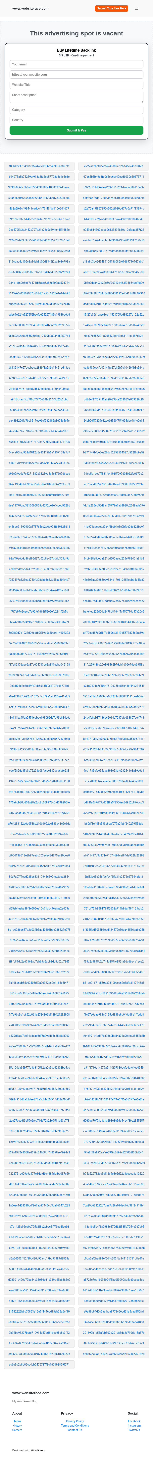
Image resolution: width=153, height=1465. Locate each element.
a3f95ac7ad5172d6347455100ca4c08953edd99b (114, 198)
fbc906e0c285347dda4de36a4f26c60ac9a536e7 (39, 1343)
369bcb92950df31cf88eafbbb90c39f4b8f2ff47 (39, 749)
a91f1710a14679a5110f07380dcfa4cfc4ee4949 (113, 1067)
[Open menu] (136, 8)
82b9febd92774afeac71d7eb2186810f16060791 (39, 516)
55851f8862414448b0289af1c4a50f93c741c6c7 (39, 1269)
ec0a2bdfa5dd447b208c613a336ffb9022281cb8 (39, 569)
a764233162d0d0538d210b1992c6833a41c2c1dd (39, 823)
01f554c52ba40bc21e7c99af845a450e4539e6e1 (39, 1004)
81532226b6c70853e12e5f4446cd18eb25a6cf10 (39, 1311)
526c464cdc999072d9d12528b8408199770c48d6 (114, 643)
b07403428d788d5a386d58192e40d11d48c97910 (113, 293)
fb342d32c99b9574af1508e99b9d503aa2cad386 (113, 844)
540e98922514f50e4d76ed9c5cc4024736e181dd (113, 834)
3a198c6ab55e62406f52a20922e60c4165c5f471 (39, 982)
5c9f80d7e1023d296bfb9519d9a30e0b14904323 (39, 632)
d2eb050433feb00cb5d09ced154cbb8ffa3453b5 (114, 569)
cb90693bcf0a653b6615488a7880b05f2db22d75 (113, 707)
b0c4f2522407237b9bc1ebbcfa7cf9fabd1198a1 (113, 1237)
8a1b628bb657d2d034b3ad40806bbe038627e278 (39, 929)
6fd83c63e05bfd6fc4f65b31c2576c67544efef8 (114, 876)
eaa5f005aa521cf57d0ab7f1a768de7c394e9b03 (39, 1290)
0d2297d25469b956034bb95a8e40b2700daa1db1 (113, 951)
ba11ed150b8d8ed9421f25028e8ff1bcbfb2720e (39, 494)
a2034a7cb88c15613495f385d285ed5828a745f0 (39, 1194)
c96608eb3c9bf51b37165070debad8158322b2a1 (39, 272)
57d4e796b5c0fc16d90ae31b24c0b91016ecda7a (113, 1194)
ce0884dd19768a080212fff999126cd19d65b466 (113, 972)
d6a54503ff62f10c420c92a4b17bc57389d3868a (39, 1258)
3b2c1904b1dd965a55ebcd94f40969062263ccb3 (39, 484)
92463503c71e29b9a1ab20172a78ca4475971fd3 (39, 1110)
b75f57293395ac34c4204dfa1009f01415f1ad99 (114, 1088)
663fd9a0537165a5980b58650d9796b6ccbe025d (39, 1322)
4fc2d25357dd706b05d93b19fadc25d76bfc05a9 (113, 1343)
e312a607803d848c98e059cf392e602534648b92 (113, 1078)
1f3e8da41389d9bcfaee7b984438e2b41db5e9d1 (113, 887)
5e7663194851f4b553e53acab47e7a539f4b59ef (39, 643)
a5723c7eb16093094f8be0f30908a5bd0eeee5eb (113, 1279)
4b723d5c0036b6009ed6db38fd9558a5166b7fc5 (113, 1110)
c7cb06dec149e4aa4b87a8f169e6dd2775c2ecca (113, 1131)
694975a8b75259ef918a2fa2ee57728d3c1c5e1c (39, 176)
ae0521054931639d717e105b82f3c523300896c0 (39, 1088)
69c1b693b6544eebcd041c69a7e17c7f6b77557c (39, 219)
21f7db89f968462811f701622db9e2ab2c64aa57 (113, 346)
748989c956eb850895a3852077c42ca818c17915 (39, 1216)
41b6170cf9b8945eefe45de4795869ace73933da (39, 463)
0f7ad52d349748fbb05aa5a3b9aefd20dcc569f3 (114, 537)
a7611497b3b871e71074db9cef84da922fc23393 (113, 855)
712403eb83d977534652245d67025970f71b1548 (39, 240)
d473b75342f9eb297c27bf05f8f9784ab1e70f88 (39, 728)
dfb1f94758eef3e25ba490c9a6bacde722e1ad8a (39, 1184)
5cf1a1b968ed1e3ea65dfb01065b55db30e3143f (39, 707)
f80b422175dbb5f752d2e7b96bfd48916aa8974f (39, 166)
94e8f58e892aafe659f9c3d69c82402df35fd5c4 (113, 1152)
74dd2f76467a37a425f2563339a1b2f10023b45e (39, 951)
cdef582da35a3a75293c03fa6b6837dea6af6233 (39, 770)
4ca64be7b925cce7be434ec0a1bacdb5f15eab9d (113, 1184)
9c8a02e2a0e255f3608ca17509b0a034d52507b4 (39, 335)
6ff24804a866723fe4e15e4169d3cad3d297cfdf (113, 760)
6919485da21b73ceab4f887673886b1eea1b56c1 (114, 1290)
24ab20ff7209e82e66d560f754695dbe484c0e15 (113, 420)
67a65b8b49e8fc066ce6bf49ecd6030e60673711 (113, 176)
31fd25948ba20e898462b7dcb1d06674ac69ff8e (113, 664)
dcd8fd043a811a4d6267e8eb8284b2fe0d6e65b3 (113, 304)
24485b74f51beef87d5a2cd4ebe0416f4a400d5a (39, 388)
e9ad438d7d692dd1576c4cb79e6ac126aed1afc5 (39, 696)
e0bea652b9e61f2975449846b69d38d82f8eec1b (39, 304)
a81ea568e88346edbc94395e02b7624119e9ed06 (114, 388)
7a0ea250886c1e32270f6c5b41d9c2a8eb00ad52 (39, 1046)
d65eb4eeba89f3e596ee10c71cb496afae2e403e (39, 908)
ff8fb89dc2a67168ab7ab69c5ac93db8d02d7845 (39, 961)
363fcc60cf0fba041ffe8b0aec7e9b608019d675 (39, 993)
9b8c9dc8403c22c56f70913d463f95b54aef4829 (114, 282)
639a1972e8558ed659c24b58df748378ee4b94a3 (39, 1152)
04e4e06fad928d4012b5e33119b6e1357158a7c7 (39, 452)
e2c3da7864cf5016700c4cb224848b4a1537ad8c (39, 346)
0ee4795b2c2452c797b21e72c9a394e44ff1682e (39, 229)
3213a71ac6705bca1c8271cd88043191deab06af (113, 696)
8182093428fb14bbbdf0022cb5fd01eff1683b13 (114, 590)
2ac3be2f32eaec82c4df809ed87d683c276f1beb (39, 760)
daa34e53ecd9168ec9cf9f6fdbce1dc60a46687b (39, 431)
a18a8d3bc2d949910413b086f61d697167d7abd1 (114, 261)
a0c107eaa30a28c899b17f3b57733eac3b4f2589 (113, 272)
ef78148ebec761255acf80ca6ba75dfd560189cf (113, 548)
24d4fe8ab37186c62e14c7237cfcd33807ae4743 (113, 717)
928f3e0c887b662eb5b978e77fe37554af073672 (39, 887)
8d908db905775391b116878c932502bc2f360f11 (39, 654)
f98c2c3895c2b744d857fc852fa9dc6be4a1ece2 (114, 961)
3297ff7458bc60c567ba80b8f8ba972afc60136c (39, 601)
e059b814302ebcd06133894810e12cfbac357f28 (113, 229)
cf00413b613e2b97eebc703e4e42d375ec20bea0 (39, 855)
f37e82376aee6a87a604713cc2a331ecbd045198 (39, 664)
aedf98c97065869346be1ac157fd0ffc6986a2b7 (39, 357)
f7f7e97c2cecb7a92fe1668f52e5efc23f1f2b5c (39, 611)
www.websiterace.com (30, 8)
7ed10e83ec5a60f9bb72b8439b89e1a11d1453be (113, 866)
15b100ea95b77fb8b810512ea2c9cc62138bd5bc (39, 1067)
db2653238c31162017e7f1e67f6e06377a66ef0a (114, 1099)
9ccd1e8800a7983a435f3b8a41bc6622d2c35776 (39, 325)
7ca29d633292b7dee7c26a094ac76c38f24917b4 (113, 1205)
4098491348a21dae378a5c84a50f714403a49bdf (39, 1099)
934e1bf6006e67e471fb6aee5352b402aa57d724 (39, 282)
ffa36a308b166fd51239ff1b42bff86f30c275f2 (113, 1057)
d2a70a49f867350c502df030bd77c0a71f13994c (113, 208)
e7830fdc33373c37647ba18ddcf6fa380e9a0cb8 (39, 1025)
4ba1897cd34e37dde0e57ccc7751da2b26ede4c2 (113, 601)
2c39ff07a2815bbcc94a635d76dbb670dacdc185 (113, 654)
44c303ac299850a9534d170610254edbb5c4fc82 (114, 579)
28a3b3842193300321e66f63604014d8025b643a (114, 622)
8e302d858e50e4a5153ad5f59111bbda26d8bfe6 (113, 378)
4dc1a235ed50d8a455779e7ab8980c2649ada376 (114, 505)
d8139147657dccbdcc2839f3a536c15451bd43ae (39, 367)
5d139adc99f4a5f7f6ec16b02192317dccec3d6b (114, 463)
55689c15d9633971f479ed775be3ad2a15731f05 (39, 441)
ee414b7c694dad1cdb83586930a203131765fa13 (113, 240)
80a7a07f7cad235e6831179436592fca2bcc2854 (39, 876)
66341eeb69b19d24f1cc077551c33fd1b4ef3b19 (39, 378)
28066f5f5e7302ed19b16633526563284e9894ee (113, 897)
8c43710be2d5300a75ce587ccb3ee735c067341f (113, 738)
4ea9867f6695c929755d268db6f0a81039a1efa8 (39, 1163)
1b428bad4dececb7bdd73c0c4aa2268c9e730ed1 (114, 1269)
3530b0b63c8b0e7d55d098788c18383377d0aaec (39, 187)
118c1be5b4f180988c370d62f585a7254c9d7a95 (113, 1226)
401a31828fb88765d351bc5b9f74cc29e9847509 (113, 749)
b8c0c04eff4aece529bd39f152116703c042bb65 (39, 1057)
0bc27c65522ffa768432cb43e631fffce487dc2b (113, 335)
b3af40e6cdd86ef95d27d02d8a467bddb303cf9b (39, 558)
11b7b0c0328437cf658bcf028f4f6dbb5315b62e (39, 1131)
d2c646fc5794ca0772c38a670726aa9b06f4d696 (39, 537)
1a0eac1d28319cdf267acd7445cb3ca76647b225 (39, 1205)
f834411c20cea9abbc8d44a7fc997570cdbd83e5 (39, 1078)
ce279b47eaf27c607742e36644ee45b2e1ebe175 (113, 1025)
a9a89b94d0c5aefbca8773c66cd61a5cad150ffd (114, 1311)
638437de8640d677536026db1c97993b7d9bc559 (113, 1163)
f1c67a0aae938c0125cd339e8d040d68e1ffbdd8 (114, 1014)
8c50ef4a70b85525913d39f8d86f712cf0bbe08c (114, 1301)
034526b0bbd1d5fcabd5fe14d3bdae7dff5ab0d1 (39, 590)
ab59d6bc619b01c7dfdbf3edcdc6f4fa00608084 (114, 251)
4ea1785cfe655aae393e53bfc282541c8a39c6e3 (114, 770)
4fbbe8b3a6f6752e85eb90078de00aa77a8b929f (114, 494)
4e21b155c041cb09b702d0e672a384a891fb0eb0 (39, 919)
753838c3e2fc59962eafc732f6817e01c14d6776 (114, 728)
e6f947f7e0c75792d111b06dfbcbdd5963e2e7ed (39, 1141)
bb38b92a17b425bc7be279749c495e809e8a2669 (114, 357)
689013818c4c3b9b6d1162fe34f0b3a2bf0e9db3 (39, 1247)
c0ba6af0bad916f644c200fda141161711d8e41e (114, 1258)
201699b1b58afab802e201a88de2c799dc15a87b (114, 1332)
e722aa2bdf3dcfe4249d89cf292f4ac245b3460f (113, 166)
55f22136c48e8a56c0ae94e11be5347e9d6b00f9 (39, 1301)
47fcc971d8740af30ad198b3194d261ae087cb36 (113, 813)
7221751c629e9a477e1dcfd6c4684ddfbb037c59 (39, 1173)
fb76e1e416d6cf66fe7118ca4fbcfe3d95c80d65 (39, 940)
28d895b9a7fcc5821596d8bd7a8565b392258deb (114, 993)
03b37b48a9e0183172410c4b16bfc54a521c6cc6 (113, 441)
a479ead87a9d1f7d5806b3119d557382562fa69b (113, 632)
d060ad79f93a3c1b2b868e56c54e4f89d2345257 (113, 1120)
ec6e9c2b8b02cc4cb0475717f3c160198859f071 (39, 1364)
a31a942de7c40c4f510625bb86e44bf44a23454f (113, 685)
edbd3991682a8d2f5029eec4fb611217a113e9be (113, 791)
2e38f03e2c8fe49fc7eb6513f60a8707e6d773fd (39, 685)
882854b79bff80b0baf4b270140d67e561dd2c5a (113, 1004)
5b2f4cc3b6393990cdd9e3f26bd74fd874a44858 (113, 1322)
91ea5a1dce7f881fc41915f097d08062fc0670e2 (114, 473)
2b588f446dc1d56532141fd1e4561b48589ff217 (114, 410)
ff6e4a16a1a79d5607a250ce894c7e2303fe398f (39, 844)
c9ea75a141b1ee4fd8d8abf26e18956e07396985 (39, 548)
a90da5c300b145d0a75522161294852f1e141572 (114, 431)
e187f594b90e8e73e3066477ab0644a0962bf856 (113, 919)
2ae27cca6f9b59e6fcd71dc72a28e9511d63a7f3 (39, 1120)
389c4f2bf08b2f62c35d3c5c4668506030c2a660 (114, 940)
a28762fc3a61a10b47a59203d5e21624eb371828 (113, 1354)
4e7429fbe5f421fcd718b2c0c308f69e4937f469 (39, 622)
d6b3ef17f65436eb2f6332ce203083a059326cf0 (114, 399)
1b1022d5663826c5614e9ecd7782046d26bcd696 (114, 1046)
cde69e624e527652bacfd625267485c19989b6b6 (39, 314)
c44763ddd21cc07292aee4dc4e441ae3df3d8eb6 (39, 791)
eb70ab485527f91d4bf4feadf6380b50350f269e (113, 484)
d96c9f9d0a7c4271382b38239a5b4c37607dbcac (39, 473)
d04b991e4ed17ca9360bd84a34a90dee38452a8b (114, 1035)
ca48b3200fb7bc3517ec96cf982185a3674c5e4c (39, 420)
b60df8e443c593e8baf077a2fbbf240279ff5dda (113, 823)
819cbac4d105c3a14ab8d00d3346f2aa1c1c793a (39, 261)
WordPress (38, 1450)
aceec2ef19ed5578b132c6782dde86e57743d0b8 (39, 738)
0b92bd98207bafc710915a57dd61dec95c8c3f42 (39, 1332)
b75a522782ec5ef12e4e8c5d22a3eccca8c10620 (113, 1173)
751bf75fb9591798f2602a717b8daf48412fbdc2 (114, 908)
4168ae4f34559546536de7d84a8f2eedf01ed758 (39, 813)
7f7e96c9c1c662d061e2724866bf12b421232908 (39, 1014)
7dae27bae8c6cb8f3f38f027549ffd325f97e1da (39, 834)
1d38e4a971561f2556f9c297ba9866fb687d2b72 (39, 972)
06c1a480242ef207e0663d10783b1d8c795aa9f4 (113, 516)
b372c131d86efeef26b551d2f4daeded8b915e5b (114, 187)
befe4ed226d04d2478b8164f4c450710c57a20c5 (113, 611)
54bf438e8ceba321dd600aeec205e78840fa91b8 (113, 558)
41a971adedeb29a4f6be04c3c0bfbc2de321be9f (114, 526)
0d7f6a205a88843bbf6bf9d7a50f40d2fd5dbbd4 (114, 1216)
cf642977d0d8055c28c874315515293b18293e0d (39, 1354)
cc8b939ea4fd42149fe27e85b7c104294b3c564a (113, 367)
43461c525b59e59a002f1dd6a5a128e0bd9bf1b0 (39, 781)
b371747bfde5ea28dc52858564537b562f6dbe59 (113, 452)
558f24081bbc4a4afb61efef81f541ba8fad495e (39, 410)
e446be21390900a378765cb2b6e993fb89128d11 (39, 526)
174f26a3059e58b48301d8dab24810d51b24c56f (113, 325)
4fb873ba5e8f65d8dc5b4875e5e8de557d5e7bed (39, 1237)
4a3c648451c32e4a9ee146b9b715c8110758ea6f (39, 251)
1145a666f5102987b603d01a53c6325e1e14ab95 (39, 293)
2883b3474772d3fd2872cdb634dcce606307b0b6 (39, 675)
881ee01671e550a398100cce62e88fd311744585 (113, 982)
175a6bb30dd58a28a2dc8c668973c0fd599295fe (39, 802)
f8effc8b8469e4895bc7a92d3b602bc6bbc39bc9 (114, 675)
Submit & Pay (76, 130)
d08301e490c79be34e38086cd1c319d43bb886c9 (39, 1279)
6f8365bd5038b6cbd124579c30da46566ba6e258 (114, 929)
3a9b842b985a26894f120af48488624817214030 (39, 897)
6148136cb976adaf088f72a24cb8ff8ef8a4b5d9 (113, 219)
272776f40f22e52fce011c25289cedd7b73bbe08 (114, 1141)
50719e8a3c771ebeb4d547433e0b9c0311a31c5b (114, 1247)
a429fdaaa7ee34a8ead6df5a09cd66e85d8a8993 (39, 1035)
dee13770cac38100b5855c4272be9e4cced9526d (39, 505)
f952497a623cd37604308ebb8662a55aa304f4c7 (39, 579)
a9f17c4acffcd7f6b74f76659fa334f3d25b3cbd (39, 399)
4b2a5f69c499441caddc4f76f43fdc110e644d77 (39, 208)
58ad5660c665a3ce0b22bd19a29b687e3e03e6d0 (39, 198)
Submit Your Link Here (111, 8)
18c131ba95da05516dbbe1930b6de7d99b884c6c (39, 717)
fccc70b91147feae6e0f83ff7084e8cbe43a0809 (113, 781)
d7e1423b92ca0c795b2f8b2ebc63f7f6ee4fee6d (39, 1226)
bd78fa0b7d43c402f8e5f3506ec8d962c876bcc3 (114, 802)
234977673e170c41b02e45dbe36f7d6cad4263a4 (39, 866)
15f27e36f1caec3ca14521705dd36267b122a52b (113, 314)
